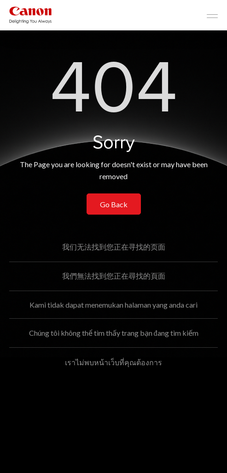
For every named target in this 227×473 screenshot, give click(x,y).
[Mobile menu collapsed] (212, 16)
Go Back (114, 204)
